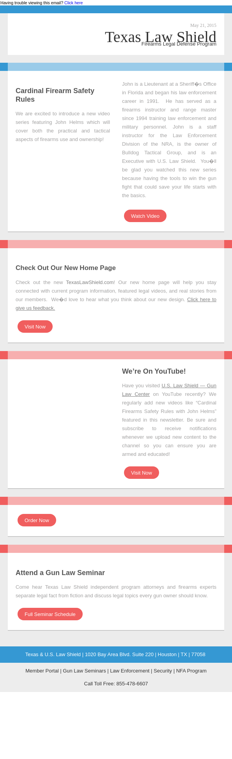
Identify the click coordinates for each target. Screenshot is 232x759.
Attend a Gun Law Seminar (60, 573)
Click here (73, 2)
